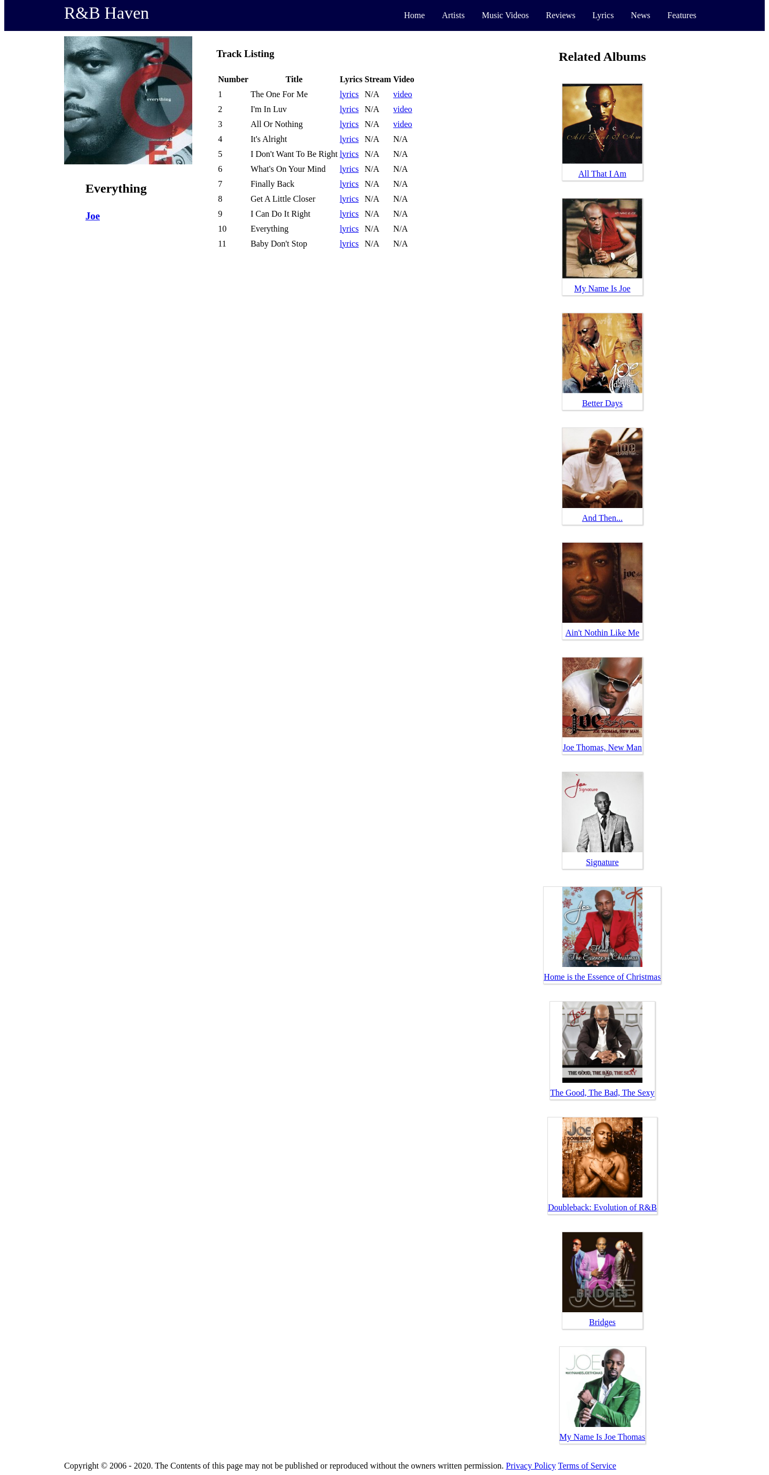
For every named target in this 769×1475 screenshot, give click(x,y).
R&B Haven (106, 12)
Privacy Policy (531, 1465)
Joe (92, 215)
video (402, 94)
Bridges (602, 1322)
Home (414, 15)
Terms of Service (587, 1465)
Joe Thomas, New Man (602, 747)
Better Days (602, 403)
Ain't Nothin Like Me (602, 632)
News (640, 15)
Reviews (560, 15)
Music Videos (505, 15)
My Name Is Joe (602, 288)
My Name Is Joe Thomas (603, 1436)
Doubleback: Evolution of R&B (602, 1207)
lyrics (349, 94)
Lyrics (603, 15)
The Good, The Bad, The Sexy (602, 1092)
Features (682, 15)
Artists (453, 15)
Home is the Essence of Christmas (602, 976)
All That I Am (602, 173)
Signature (602, 862)
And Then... (602, 517)
